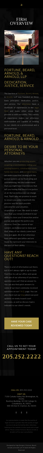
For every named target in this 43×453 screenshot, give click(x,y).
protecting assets (27, 161)
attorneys (26, 104)
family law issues (11, 172)
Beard (28, 93)
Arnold (35, 93)
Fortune (21, 93)
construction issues (28, 168)
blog (23, 295)
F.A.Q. (22, 291)
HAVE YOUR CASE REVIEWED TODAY (21, 323)
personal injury (30, 172)
